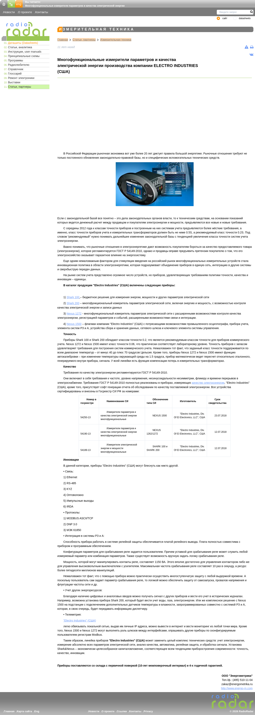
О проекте (25, 12)
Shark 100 (73, 297)
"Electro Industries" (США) (79, 620)
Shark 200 (73, 303)
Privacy (148, 711)
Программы (15, 60)
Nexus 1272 (74, 313)
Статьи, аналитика (20, 47)
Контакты (41, 12)
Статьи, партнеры (19, 86)
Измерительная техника (115, 39)
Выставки (14, 82)
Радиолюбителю (18, 64)
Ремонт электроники (21, 78)
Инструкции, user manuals (24, 51)
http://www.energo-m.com (237, 688)
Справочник (15, 69)
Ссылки (122, 711)
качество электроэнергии (208, 382)
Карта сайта (24, 711)
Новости (9, 12)
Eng (36, 711)
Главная (62, 39)
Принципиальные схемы (24, 56)
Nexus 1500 (74, 324)
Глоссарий (15, 73)
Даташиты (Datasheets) (23, 42)
